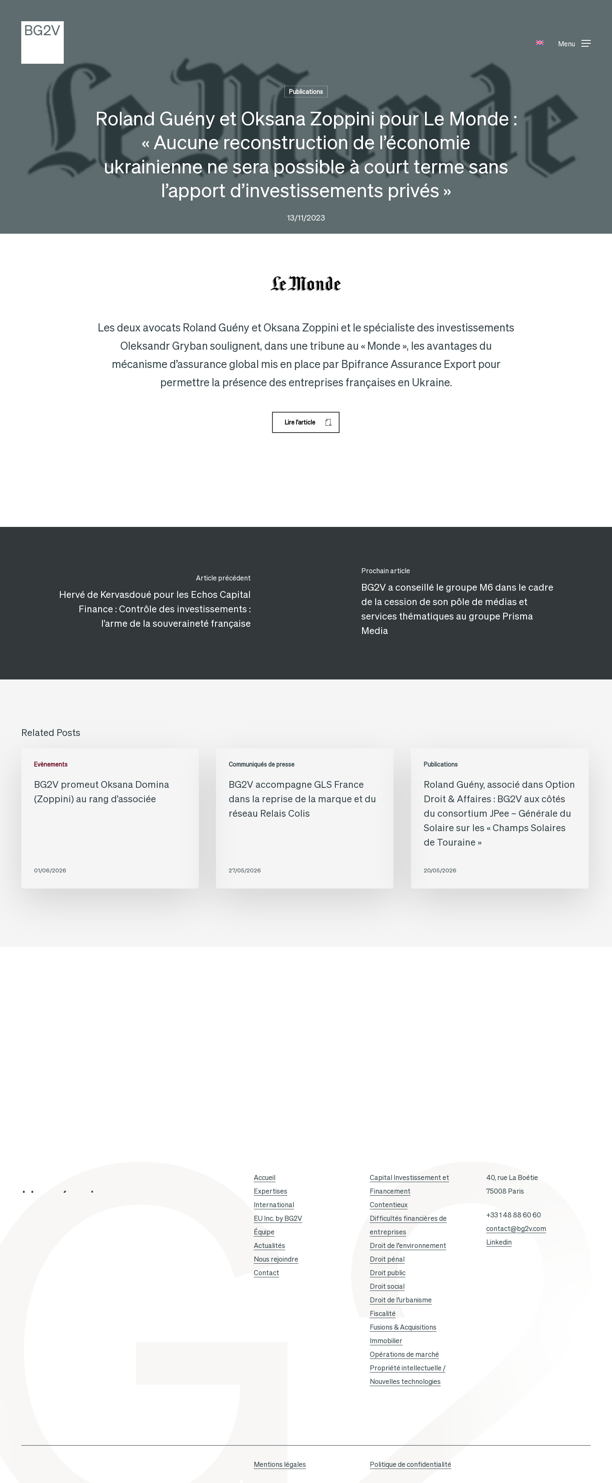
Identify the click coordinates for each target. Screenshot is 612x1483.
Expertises (270, 1191)
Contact (266, 1272)
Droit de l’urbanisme (401, 1300)
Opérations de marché (404, 1354)
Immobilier (386, 1340)
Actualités (269, 1245)
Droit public (387, 1272)
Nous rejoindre (276, 1259)
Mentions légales (280, 1464)
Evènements (51, 764)
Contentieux (389, 1204)
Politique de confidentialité (410, 1464)
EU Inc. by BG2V (278, 1218)
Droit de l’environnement (408, 1245)
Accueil (264, 1177)
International (274, 1204)
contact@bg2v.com (516, 1228)
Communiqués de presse (262, 764)
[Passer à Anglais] (539, 43)
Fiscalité (383, 1313)
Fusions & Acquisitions (403, 1327)
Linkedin (499, 1242)
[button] (574, 42)
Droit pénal (387, 1259)
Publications (306, 91)
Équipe (264, 1232)
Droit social (387, 1286)
